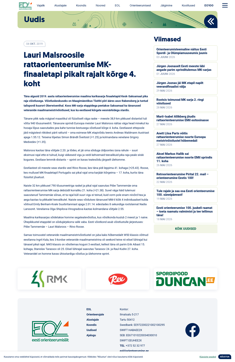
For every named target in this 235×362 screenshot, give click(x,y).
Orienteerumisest (140, 5)
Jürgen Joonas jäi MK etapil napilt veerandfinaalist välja (179, 84)
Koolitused (188, 5)
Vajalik (41, 5)
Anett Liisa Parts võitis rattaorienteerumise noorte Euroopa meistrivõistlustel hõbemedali (181, 136)
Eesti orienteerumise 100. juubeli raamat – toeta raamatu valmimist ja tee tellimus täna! (184, 211)
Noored (100, 5)
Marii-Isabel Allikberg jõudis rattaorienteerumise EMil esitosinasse (182, 118)
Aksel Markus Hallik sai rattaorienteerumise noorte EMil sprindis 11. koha (184, 157)
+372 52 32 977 (135, 345)
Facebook (192, 330)
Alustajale (60, 5)
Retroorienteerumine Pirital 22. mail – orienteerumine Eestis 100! (182, 176)
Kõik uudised (185, 229)
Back (210, 21)
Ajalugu (91, 335)
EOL (117, 5)
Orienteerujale (95, 314)
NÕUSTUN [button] (224, 357)
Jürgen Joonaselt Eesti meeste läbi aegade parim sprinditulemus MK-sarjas (183, 68)
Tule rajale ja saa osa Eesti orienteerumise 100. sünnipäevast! (185, 192)
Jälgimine (166, 5)
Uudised (92, 330)
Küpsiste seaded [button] (208, 356)
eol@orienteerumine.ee (134, 350)
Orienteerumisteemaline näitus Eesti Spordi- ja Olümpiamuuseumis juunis (181, 51)
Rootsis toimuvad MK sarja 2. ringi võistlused (180, 101)
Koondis (81, 5)
